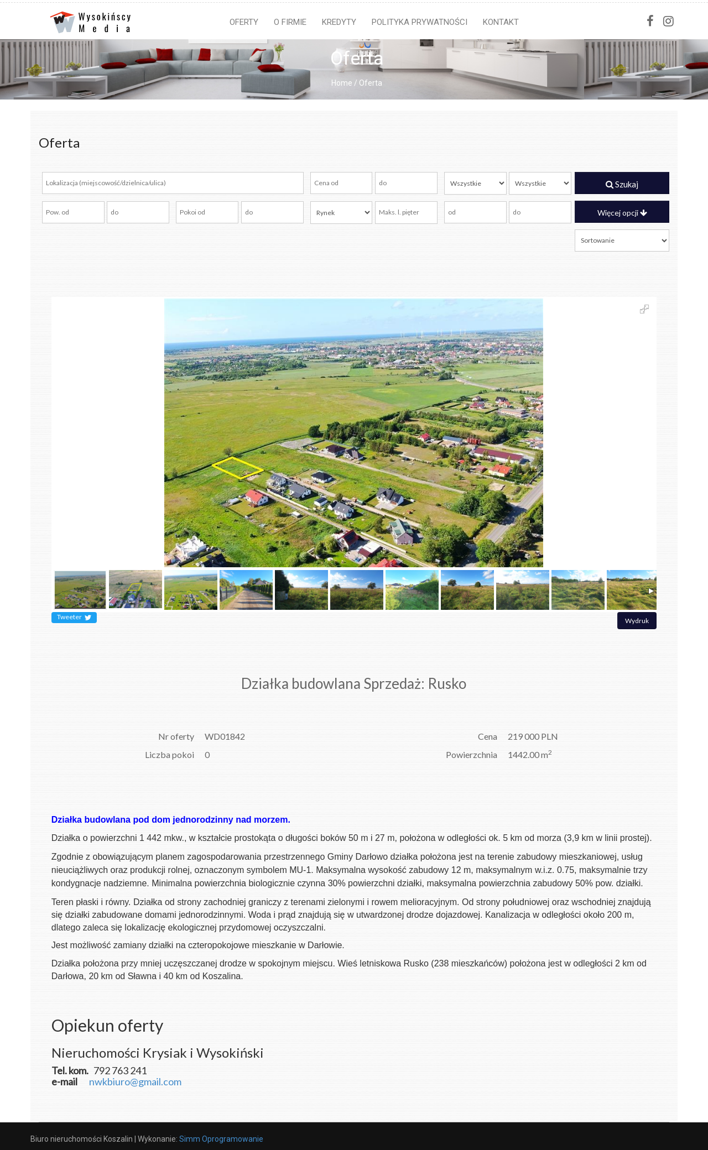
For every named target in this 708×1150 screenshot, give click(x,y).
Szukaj (622, 184)
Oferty (244, 22)
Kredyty (339, 22)
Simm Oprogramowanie (221, 1139)
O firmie (290, 22)
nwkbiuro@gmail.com (135, 1081)
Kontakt (501, 22)
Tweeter (74, 617)
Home (341, 83)
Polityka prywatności (419, 22)
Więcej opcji (622, 212)
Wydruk (637, 620)
